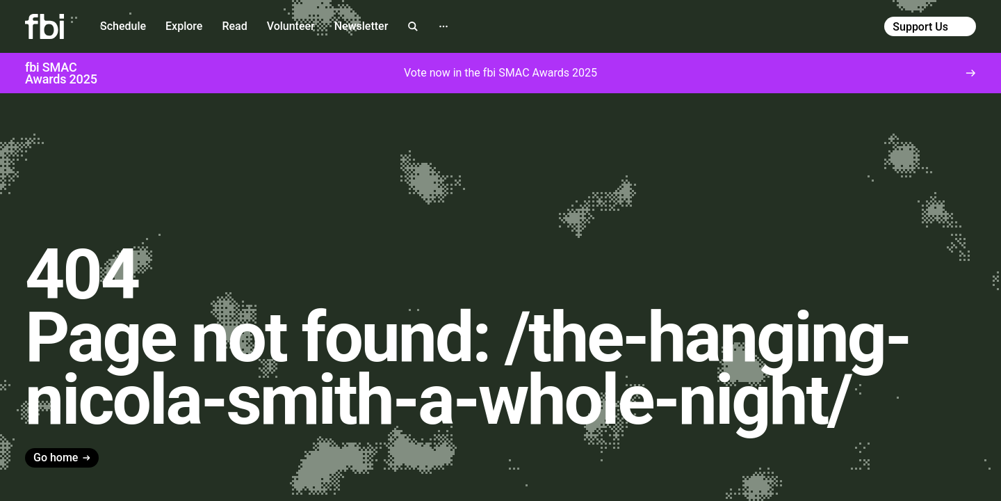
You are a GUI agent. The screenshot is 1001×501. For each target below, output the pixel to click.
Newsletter (361, 26)
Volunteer (291, 26)
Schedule (123, 26)
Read (234, 26)
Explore (183, 26)
